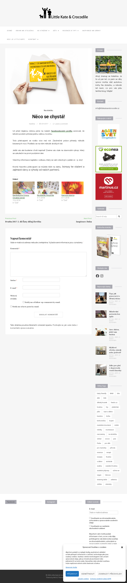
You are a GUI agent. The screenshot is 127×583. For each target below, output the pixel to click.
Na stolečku (48, 110)
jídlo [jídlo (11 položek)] (98, 412)
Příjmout (72, 573)
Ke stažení (43, 30)
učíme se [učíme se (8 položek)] (116, 470)
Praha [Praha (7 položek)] (99, 443)
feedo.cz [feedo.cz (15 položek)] (114, 402)
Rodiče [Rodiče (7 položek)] (108, 457)
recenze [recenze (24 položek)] (100, 452)
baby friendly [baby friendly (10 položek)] (101, 393)
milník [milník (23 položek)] (116, 425)
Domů (9, 30)
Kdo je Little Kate (16, 39)
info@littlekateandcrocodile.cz (107, 108)
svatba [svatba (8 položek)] (99, 466)
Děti (56, 30)
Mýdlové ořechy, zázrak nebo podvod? (115, 350)
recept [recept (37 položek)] (108, 452)
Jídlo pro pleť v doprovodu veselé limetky (115, 368)
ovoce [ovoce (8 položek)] (107, 439)
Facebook (11, 502)
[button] (122, 547)
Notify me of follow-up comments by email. (42, 302)
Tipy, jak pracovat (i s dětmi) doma (114, 296)
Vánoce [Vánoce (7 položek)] (108, 475)
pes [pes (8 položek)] (114, 439)
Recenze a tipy (71, 30)
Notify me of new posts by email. (25, 307)
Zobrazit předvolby (110, 573)
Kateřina (32, 124)
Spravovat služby (71, 567)
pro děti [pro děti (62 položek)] (107, 443)
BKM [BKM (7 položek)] (111, 393)
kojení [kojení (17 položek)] (111, 421)
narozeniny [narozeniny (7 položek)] (101, 434)
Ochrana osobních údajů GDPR (100, 579)
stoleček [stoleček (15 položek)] (109, 461)
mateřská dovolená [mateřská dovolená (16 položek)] (104, 425)
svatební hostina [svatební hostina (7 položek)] (111, 466)
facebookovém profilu (61, 131)
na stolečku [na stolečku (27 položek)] (113, 434)
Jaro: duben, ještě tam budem (114, 332)
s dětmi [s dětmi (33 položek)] (99, 461)
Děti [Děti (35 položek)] (104, 398)
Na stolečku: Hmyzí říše (45, 195)
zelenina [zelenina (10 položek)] (114, 480)
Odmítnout (88, 573)
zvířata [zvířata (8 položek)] (99, 484)
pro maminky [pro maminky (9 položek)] (101, 448)
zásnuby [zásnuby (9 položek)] (108, 484)
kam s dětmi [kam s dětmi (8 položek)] (108, 412)
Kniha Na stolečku (25, 30)
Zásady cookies (83, 579)
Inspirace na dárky (91, 30)
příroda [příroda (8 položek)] (112, 448)
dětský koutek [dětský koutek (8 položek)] (102, 402)
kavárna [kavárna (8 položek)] (100, 416)
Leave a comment (61, 124)
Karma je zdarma (68, 195)
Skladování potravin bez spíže (114, 314)
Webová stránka (13, 297)
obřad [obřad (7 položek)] (99, 439)
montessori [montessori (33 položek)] (110, 430)
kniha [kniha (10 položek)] (108, 416)
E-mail (13, 288)
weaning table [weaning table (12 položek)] (102, 480)
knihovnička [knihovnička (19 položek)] (101, 421)
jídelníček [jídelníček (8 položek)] (115, 407)
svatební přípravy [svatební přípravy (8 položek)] (103, 470)
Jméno (13, 280)
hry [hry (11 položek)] (107, 407)
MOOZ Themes (58, 577)
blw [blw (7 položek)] (118, 393)
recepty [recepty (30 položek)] (99, 457)
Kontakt (33, 39)
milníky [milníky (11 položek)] (99, 430)
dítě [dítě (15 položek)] (98, 398)
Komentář (15, 249)
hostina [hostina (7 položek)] (99, 407)
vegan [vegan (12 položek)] (99, 475)
